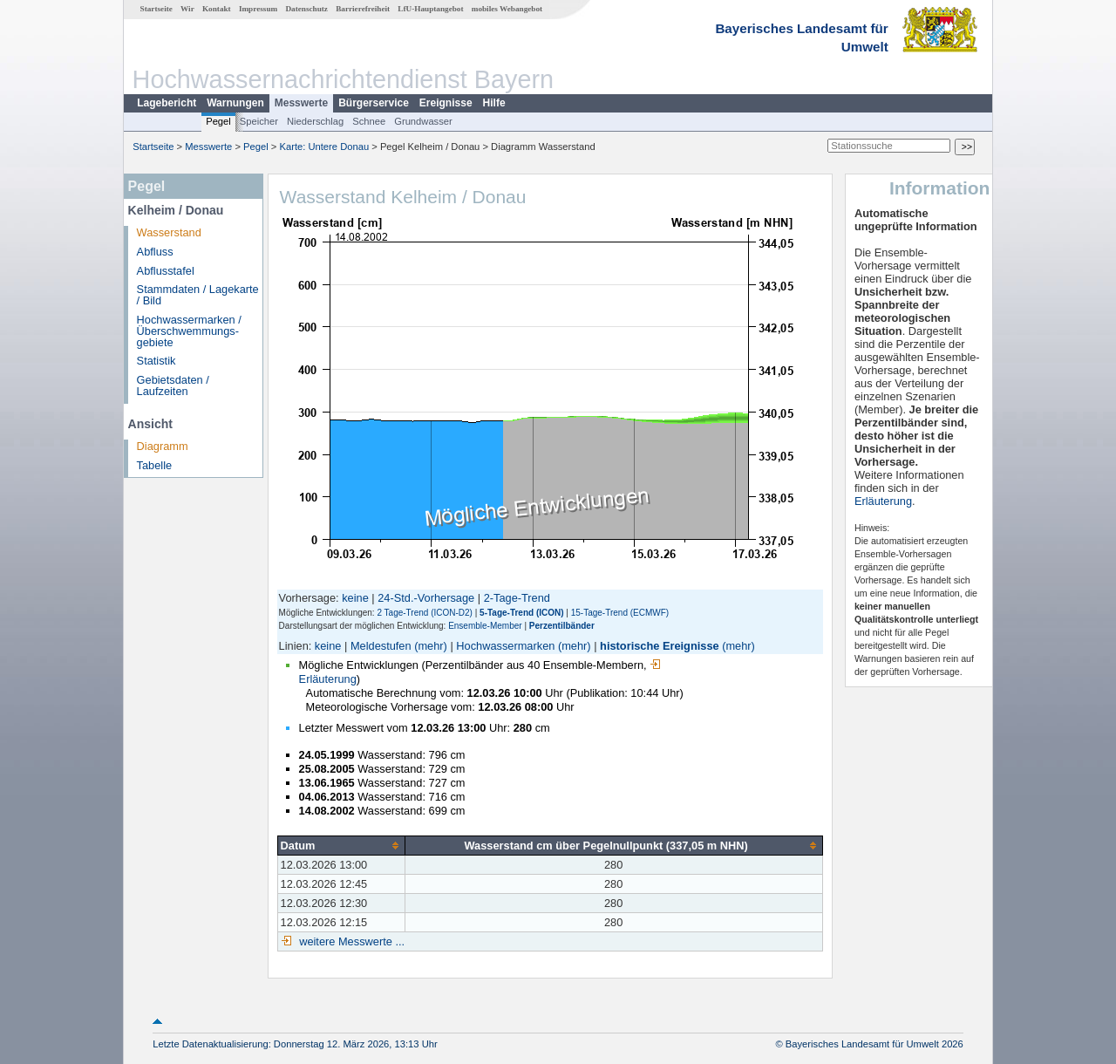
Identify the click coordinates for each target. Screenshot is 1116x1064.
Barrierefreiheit (363, 8)
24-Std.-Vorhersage (426, 597)
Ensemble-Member (484, 626)
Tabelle (155, 465)
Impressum (258, 8)
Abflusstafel (165, 270)
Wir (187, 8)
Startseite (156, 8)
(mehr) (430, 645)
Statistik (156, 360)
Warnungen (235, 103)
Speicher (259, 121)
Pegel (218, 121)
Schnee (368, 121)
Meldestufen (381, 645)
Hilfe (494, 103)
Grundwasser (423, 121)
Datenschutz (306, 8)
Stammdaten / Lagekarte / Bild (198, 295)
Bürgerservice (373, 103)
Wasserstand (169, 232)
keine (355, 597)
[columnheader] (341, 845)
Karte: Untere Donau (325, 146)
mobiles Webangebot (507, 8)
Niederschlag (315, 121)
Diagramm (162, 446)
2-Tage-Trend (517, 597)
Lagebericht (166, 103)
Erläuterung (883, 501)
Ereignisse (446, 103)
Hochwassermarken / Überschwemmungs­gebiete (189, 331)
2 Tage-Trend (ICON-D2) (424, 612)
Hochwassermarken (505, 645)
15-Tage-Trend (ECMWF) (620, 612)
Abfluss (155, 251)
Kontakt (216, 8)
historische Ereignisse (659, 645)
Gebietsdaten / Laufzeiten (173, 385)
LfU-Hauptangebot (430, 8)
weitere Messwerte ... (350, 941)
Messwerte (301, 103)
